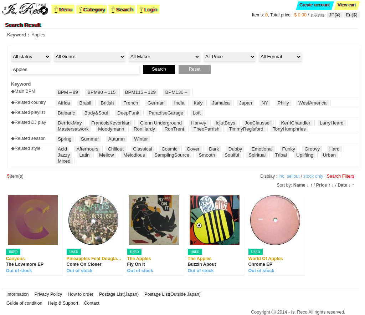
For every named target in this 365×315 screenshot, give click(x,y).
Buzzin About (202, 264)
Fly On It (136, 264)
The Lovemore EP (25, 264)
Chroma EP (260, 264)
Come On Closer (84, 264)
